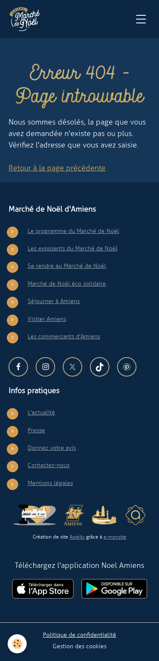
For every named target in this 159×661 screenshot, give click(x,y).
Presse (36, 430)
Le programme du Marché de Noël (73, 231)
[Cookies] (17, 643)
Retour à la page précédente (57, 168)
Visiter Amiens (47, 319)
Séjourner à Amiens (54, 301)
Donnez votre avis (52, 447)
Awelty (77, 537)
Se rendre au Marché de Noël (67, 266)
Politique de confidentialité (79, 634)
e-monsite (114, 537)
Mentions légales (50, 483)
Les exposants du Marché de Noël (72, 248)
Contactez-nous (49, 465)
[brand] (26, 19)
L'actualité (41, 412)
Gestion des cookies (79, 646)
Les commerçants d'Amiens (64, 336)
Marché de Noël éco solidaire (67, 283)
